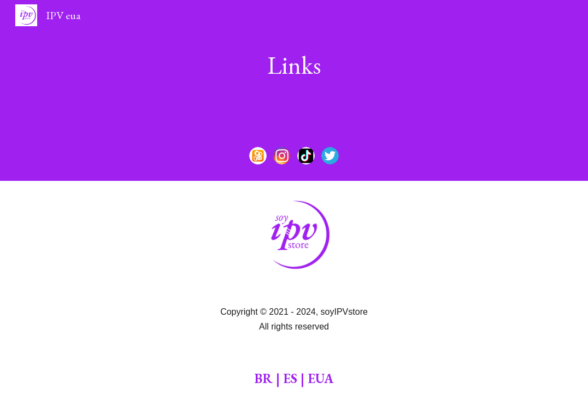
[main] (294, 65)
